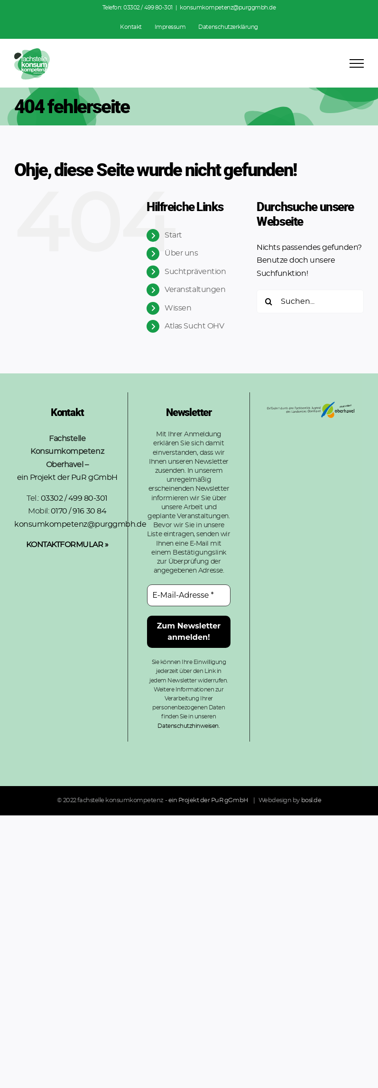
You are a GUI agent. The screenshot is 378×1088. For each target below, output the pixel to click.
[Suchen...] (310, 301)
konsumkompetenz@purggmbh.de (228, 7)
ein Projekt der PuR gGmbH (67, 477)
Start (173, 235)
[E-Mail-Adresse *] (188, 595)
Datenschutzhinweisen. (188, 726)
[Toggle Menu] (356, 63)
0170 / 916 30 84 (78, 511)
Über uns (181, 253)
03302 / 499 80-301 (147, 7)
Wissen (178, 308)
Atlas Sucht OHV (194, 326)
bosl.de (311, 800)
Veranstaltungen (195, 289)
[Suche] (268, 301)
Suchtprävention (195, 271)
